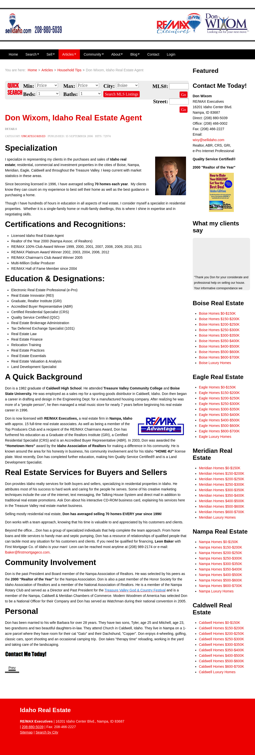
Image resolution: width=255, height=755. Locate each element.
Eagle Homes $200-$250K (219, 398)
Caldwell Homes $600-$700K (221, 666)
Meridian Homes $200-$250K (221, 479)
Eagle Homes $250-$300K (219, 404)
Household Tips (69, 70)
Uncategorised (33, 136)
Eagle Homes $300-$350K (219, 409)
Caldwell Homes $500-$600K (221, 661)
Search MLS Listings (121, 94)
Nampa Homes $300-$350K (220, 564)
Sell (51, 54)
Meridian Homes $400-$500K (221, 501)
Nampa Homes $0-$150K (218, 542)
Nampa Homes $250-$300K (220, 558)
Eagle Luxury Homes (215, 437)
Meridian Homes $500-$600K (221, 506)
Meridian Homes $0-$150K (220, 468)
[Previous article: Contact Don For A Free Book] (12, 668)
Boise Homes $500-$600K (219, 352)
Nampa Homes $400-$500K (220, 575)
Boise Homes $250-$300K (219, 330)
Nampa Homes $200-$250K (220, 553)
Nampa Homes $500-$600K (220, 580)
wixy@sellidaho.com (208, 140)
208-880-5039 (33, 727)
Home (13, 54)
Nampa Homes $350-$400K (220, 569)
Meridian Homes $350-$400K (221, 495)
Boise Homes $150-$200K (219, 319)
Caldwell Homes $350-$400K (221, 650)
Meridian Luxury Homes (217, 517)
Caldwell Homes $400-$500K (221, 656)
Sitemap (26, 732)
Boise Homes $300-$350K (219, 335)
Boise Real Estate (218, 303)
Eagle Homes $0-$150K (217, 387)
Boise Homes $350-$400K (219, 341)
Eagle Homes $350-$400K (219, 415)
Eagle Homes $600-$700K (219, 431)
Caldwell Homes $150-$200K (221, 628)
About (117, 54)
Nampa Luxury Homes (216, 591)
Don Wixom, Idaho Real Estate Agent (73, 117)
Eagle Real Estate (218, 377)
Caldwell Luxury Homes (217, 672)
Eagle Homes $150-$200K (219, 393)
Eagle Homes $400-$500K (219, 420)
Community (94, 54)
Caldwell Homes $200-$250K (221, 634)
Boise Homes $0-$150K (217, 313)
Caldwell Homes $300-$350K (221, 645)
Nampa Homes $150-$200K (220, 547)
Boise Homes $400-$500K (219, 346)
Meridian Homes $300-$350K (221, 490)
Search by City (47, 732)
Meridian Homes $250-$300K (221, 484)
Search (32, 54)
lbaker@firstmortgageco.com (27, 552)
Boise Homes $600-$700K (219, 357)
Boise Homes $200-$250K (219, 324)
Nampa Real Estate (220, 531)
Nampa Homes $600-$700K (220, 586)
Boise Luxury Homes (215, 363)
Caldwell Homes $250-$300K (221, 639)
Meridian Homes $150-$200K (221, 473)
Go (183, 95)
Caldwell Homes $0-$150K (219, 623)
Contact (153, 54)
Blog (135, 54)
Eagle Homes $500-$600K (219, 426)
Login (171, 54)
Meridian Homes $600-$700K (221, 512)
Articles (69, 54)
